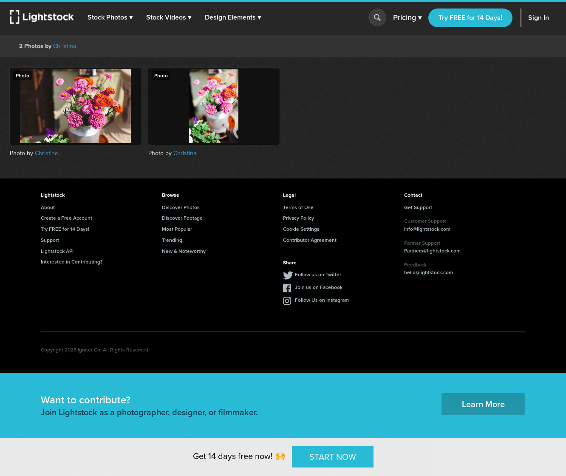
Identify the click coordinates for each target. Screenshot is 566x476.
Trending (172, 240)
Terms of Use (298, 207)
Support (50, 240)
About (48, 207)
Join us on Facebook (318, 287)
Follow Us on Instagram (322, 299)
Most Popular (177, 228)
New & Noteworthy (184, 251)
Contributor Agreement (310, 240)
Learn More (483, 404)
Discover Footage (182, 217)
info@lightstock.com (427, 228)
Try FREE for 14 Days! (470, 18)
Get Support (418, 207)
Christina (64, 46)
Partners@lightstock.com (432, 250)
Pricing (407, 17)
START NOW (332, 456)
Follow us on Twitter (318, 274)
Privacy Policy (298, 217)
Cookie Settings (301, 228)
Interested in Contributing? (72, 261)
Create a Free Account (66, 217)
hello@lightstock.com (428, 272)
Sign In (538, 18)
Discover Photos (181, 207)
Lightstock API (57, 251)
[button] (110, 17)
